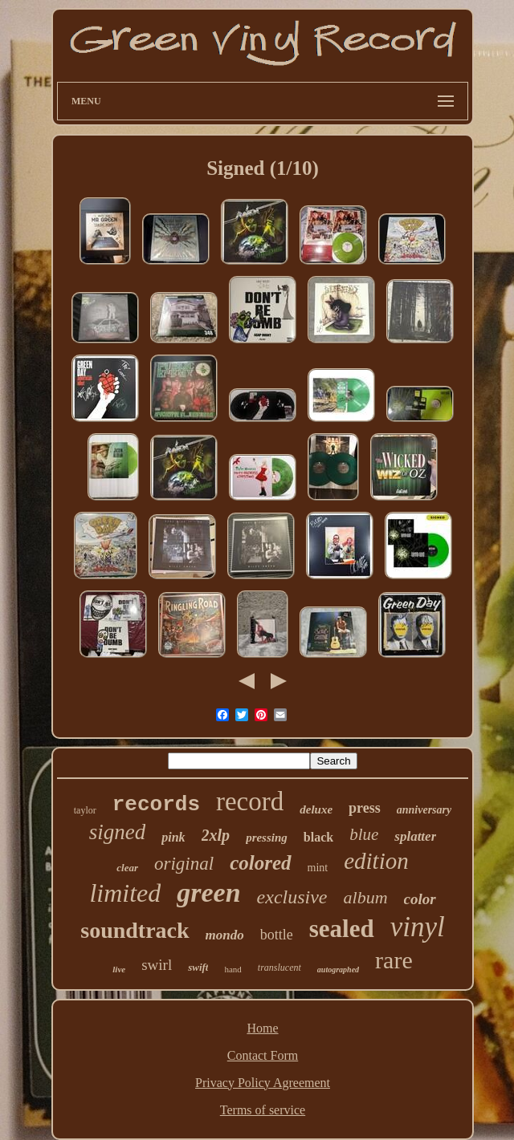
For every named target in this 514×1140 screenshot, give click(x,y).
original (184, 864)
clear (127, 868)
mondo (225, 935)
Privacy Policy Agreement (262, 1082)
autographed (338, 969)
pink (173, 837)
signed (117, 832)
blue (363, 834)
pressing (267, 837)
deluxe (316, 809)
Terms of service (262, 1110)
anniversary (424, 810)
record (250, 801)
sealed (341, 929)
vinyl (417, 927)
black (318, 837)
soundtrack (134, 930)
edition (376, 861)
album (366, 897)
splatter (415, 836)
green (208, 892)
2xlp (216, 835)
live (118, 969)
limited (125, 892)
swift (198, 967)
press (365, 808)
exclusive (292, 896)
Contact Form (262, 1055)
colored (260, 863)
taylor (85, 810)
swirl (156, 964)
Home (262, 1028)
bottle (276, 935)
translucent (279, 967)
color (420, 898)
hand (232, 969)
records (156, 805)
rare (394, 960)
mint (318, 868)
